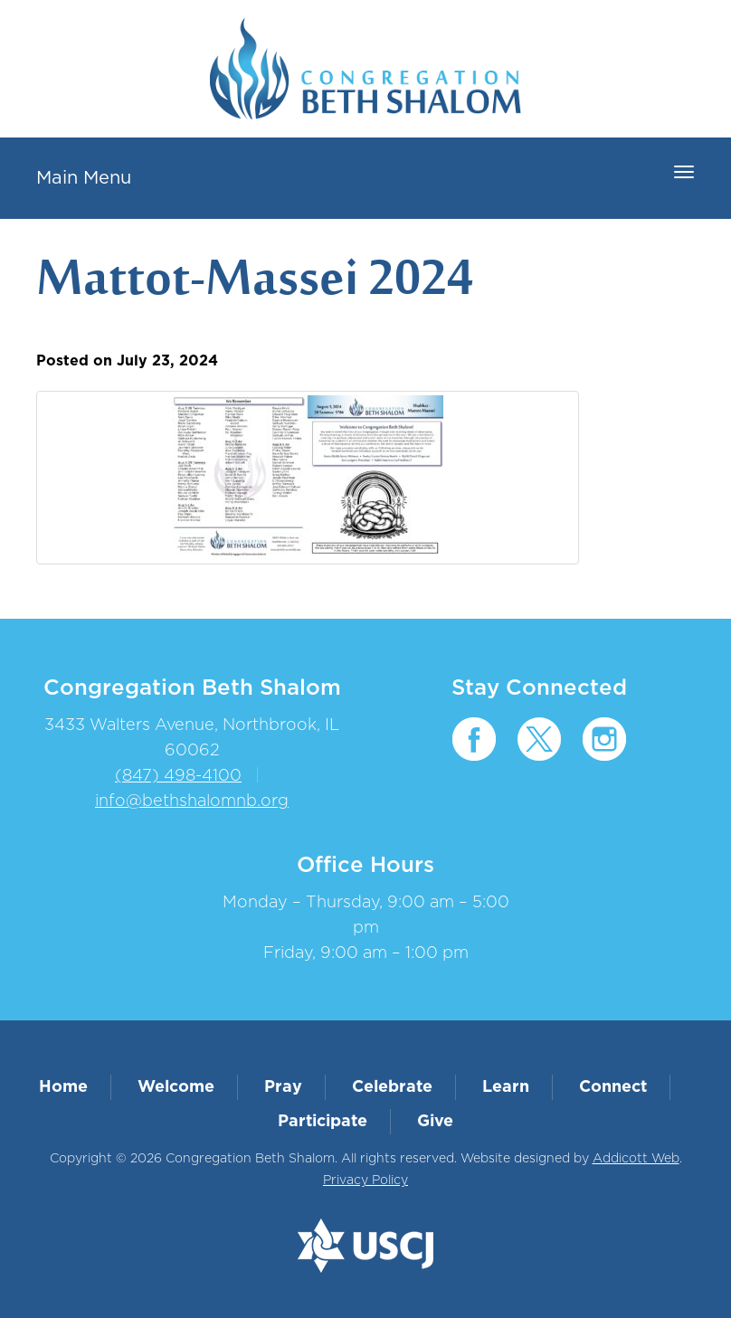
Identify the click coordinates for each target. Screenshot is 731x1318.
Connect (613, 1087)
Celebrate (392, 1087)
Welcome (176, 1087)
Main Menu (83, 178)
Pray (283, 1087)
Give (435, 1122)
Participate (322, 1122)
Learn (505, 1087)
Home (63, 1087)
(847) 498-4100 (178, 776)
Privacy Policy (365, 1180)
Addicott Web (636, 1158)
